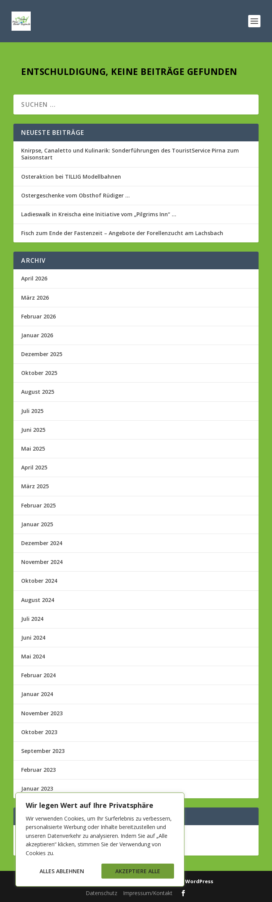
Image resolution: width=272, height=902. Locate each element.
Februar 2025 (38, 505)
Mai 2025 (33, 448)
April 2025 (34, 467)
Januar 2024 (37, 694)
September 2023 (43, 750)
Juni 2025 (33, 429)
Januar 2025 (37, 524)
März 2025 (35, 486)
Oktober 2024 (39, 580)
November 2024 (42, 561)
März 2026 (35, 297)
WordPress (199, 881)
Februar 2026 (38, 316)
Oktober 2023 (39, 732)
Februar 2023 (38, 769)
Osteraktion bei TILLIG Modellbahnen (71, 176)
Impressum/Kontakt (147, 893)
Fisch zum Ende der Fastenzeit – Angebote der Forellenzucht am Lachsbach (122, 233)
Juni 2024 (33, 637)
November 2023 (42, 713)
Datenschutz (101, 893)
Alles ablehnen (62, 871)
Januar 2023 (37, 788)
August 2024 (37, 600)
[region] (99, 840)
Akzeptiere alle (137, 871)
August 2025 (37, 391)
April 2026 (34, 278)
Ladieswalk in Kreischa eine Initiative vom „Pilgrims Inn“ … (98, 214)
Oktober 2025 (39, 372)
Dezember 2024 (41, 543)
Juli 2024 (32, 618)
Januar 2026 (37, 335)
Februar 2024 (38, 675)
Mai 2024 (33, 656)
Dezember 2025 (41, 354)
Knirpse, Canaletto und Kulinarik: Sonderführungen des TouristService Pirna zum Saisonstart (130, 154)
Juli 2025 (32, 411)
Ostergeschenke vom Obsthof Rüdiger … (75, 195)
